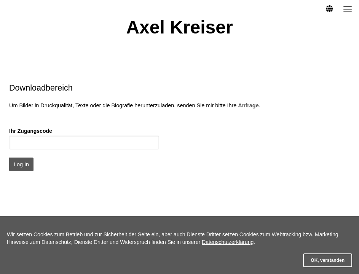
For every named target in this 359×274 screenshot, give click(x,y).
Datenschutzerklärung (228, 242)
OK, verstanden (328, 260)
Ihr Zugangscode (30, 131)
